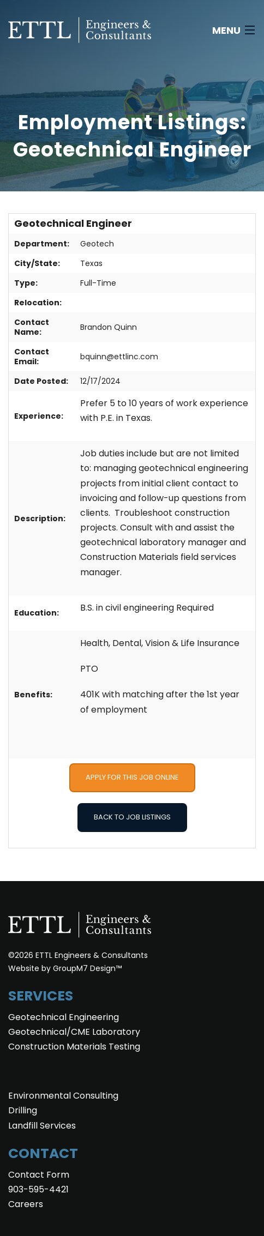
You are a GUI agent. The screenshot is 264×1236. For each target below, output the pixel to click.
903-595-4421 (38, 1189)
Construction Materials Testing (74, 1046)
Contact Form (38, 1174)
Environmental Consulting (63, 1095)
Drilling (22, 1110)
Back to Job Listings (132, 817)
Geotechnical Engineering (63, 1017)
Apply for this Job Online (132, 777)
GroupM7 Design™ (87, 968)
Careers (25, 1204)
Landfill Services (42, 1125)
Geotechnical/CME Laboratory (74, 1032)
